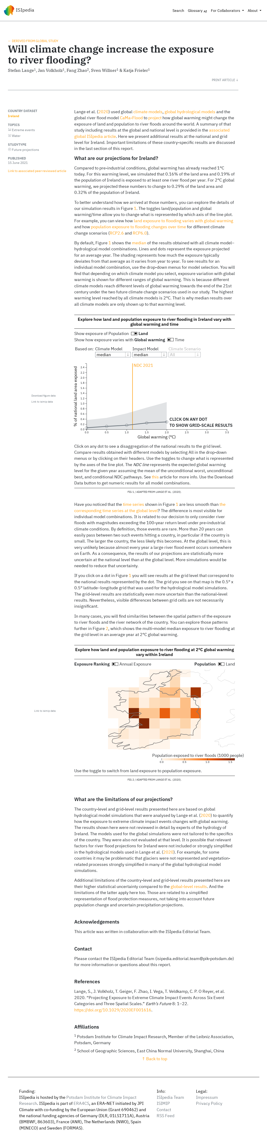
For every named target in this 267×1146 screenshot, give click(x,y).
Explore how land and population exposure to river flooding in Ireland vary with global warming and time (154, 322)
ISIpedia (19, 10)
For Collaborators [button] (226, 10)
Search (178, 10)
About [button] (253, 10)
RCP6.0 (140, 233)
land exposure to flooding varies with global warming (183, 220)
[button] (225, 80)
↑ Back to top (154, 1058)
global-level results (189, 886)
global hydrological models (190, 111)
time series (133, 504)
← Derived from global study (33, 41)
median (139, 242)
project (155, 117)
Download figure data (43, 395)
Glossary (197, 10)
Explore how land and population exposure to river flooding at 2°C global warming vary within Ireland (154, 652)
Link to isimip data (42, 401)
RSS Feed (165, 1115)
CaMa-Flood (131, 117)
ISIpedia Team (170, 1097)
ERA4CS (81, 1103)
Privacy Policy (209, 1103)
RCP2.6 (117, 233)
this (155, 477)
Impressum (207, 1097)
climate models (147, 111)
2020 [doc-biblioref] (103, 111)
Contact (164, 1109)
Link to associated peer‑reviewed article (37, 171)
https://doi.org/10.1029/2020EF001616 (112, 1010)
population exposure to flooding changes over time (138, 226)
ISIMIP (163, 1103)
